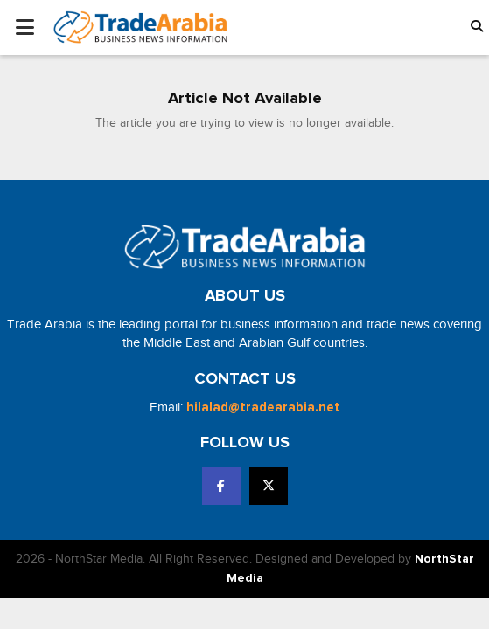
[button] (477, 27)
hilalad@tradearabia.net (263, 407)
